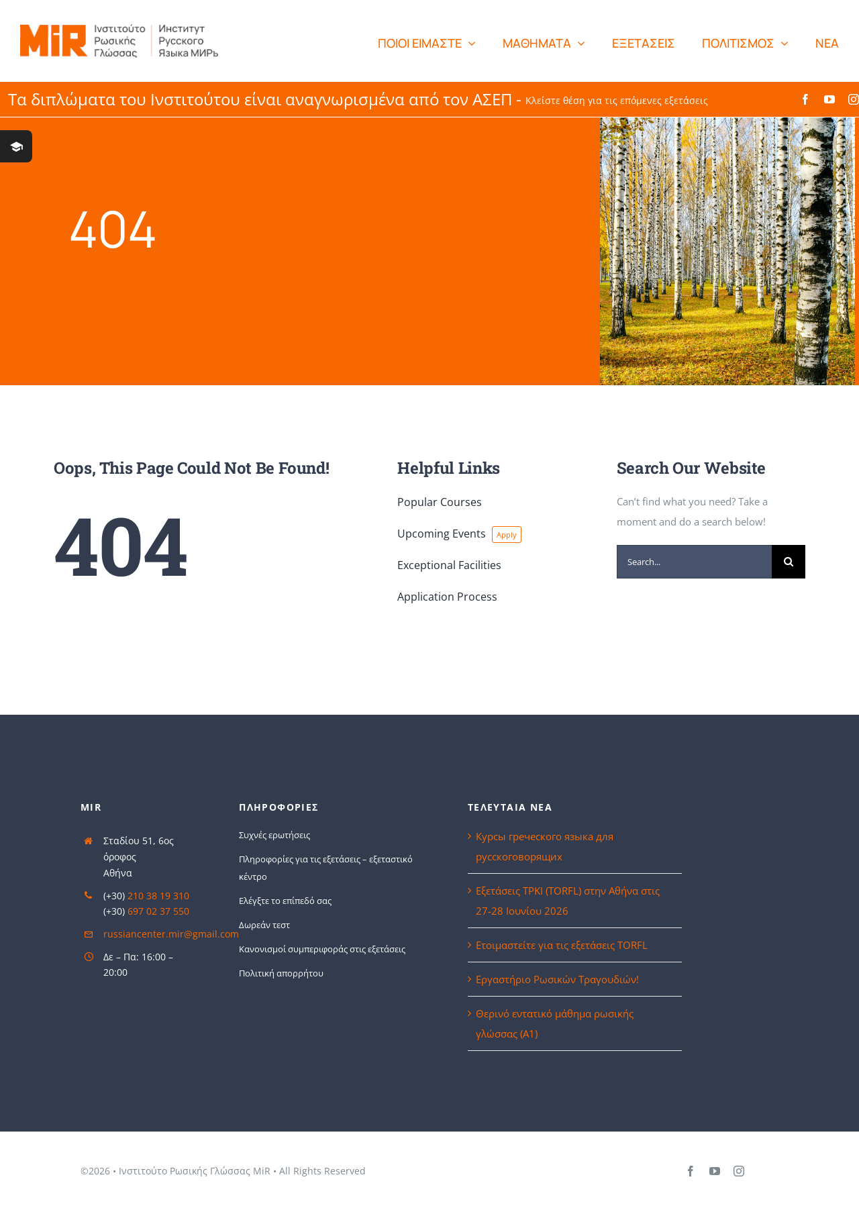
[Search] (788, 561)
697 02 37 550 (158, 911)
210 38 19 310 (158, 895)
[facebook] (805, 99)
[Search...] (694, 561)
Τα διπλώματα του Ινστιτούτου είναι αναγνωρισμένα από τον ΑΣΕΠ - (358, 99)
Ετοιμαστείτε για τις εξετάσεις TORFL (562, 945)
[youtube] (829, 99)
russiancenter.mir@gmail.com (171, 933)
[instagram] (853, 99)
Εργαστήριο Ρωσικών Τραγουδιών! (559, 979)
